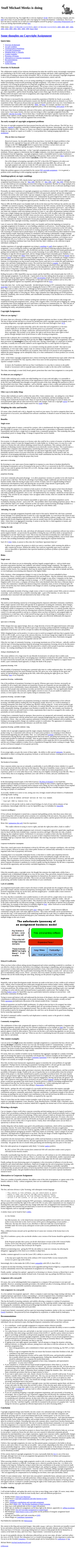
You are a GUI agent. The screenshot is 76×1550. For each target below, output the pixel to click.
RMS (36, 105)
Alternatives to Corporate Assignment (17, 58)
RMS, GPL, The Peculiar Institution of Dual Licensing (32, 1506)
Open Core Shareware (23, 1499)
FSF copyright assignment (48, 170)
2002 (15, 29)
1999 (27, 29)
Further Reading (10, 63)
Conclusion (9, 62)
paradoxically (20, 1391)
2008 (63, 27)
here (29, 23)
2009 (59, 27)
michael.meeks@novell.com (21, 1545)
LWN (38, 1517)
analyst (47, 1147)
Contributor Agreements (25, 1519)
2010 (35, 27)
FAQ (10, 542)
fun (69, 1541)
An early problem (11, 47)
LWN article (60, 106)
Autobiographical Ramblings (14, 48)
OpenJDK (60, 807)
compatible (39, 1265)
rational (11, 1503)
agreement (8, 1002)
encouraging (41, 278)
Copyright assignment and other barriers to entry (31, 1501)
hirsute (67, 256)
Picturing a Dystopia (12, 56)
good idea (4, 287)
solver (14, 993)
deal (34, 1508)
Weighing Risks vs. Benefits (14, 52)
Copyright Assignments (13, 50)
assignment (4, 133)
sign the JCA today (15, 114)
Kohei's (9, 993)
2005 (2, 29)
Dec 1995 (60, 182)
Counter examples (11, 54)
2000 (23, 29)
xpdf (50, 246)
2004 (6, 29)
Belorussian (28, 1523)
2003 (10, 29)
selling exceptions (69, 1510)
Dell (2, 20)
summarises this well (16, 824)
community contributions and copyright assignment (27, 1504)
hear (10, 675)
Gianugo (51, 1080)
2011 (11, 27)
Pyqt (45, 905)
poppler (55, 263)
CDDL (29, 1214)
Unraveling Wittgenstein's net (63, 21)
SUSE (46, 18)
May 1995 (31, 182)
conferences (61, 1541)
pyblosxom (4, 1548)
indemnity (59, 752)
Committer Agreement (39, 1058)
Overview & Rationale (12, 45)
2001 (19, 29)
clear (35, 911)
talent (9, 257)
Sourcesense (40, 1086)
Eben (43, 105)
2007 (67, 27)
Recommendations (11, 60)
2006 (71, 27)
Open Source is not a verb (24, 1514)
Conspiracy (22, 1541)
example (50, 735)
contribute (43, 246)
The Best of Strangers (46, 782)
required (11, 127)
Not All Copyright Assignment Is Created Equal (32, 1512)
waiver (65, 401)
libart (23, 256)
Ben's (62, 156)
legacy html (34, 29)
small (40, 403)
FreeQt (3, 1314)
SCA (50, 281)
